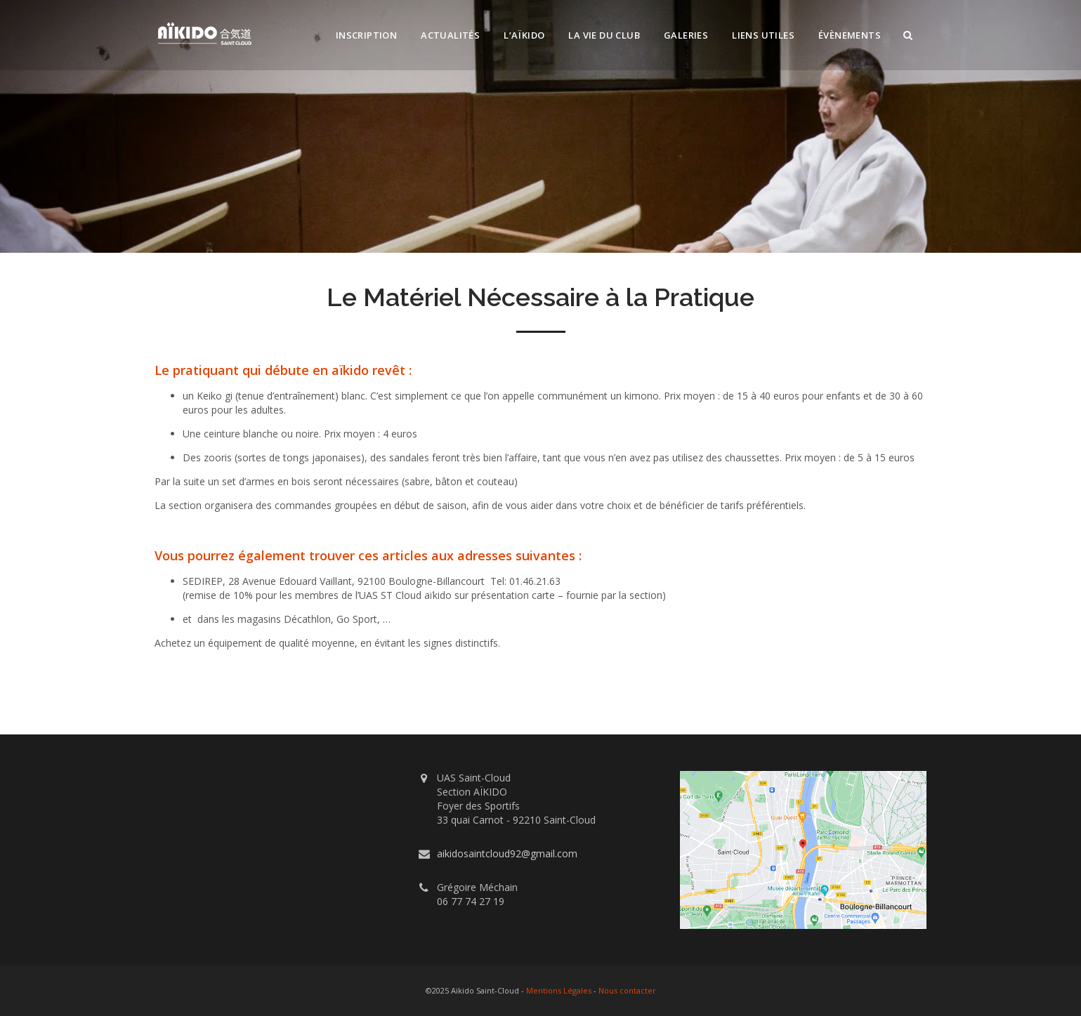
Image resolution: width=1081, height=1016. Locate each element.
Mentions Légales (558, 990)
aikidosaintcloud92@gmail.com (507, 853)
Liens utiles (763, 35)
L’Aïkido (524, 35)
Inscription (366, 35)
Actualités (450, 35)
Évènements (849, 35)
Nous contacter (627, 990)
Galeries (686, 35)
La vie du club (604, 35)
